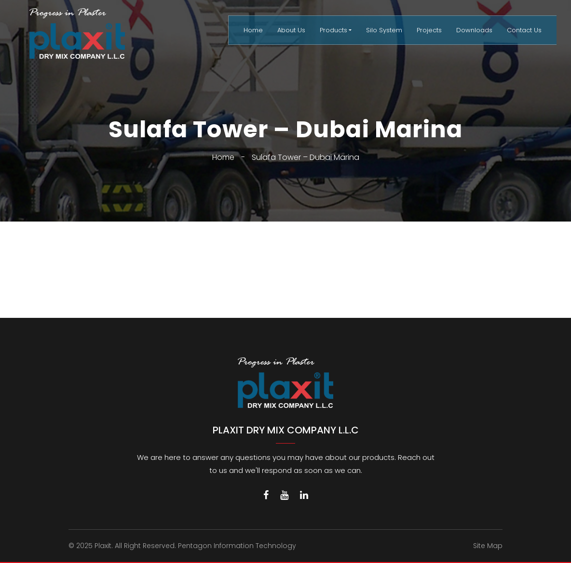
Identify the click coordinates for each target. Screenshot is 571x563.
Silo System (384, 30)
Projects (429, 30)
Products (333, 30)
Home (253, 30)
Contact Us (524, 30)
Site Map (488, 545)
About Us (291, 30)
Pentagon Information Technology (237, 545)
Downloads (474, 30)
